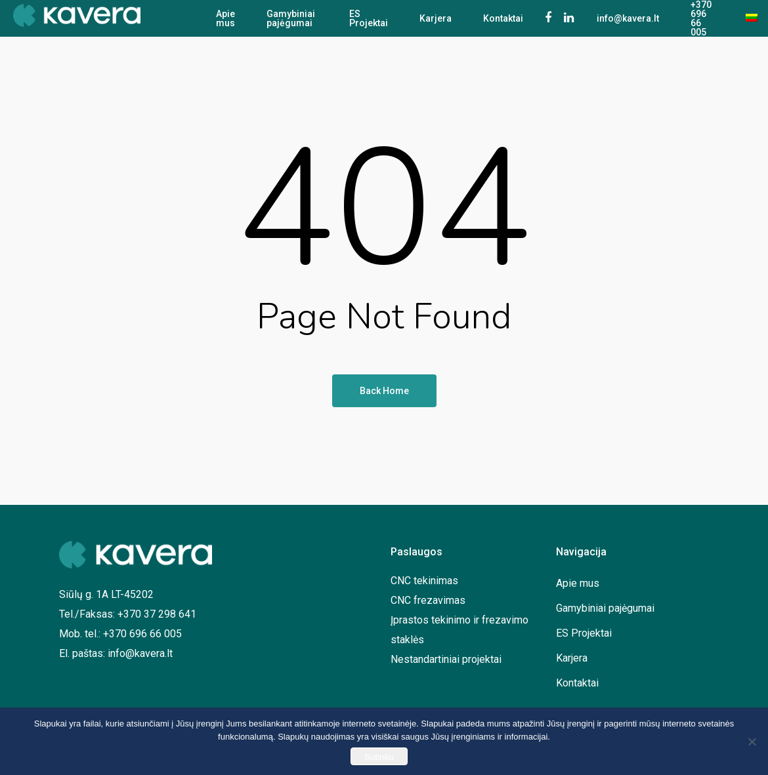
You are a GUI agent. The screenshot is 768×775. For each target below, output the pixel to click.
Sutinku (378, 757)
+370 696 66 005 (701, 18)
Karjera (435, 18)
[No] (751, 741)
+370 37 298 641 (156, 614)
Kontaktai (503, 18)
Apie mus (225, 18)
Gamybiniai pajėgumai (291, 18)
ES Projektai (368, 18)
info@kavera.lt (628, 18)
